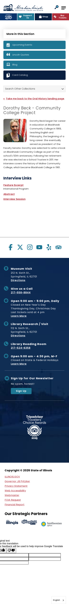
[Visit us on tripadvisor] (58, 247)
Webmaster (12, 495)
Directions (18, 280)
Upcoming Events (22, 44)
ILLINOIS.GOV (12, 476)
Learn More (19, 316)
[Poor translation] (11, 550)
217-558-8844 (21, 292)
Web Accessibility (15, 490)
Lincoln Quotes (20, 54)
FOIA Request (13, 500)
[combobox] (58, 600)
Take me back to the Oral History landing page (35, 98)
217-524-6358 (20, 348)
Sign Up (21, 391)
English (56, 600)
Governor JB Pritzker (17, 481)
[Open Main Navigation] (63, 8)
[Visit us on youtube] (39, 247)
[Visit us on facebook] (10, 247)
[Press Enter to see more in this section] (34, 33)
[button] (56, 7)
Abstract (9, 194)
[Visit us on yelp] (49, 247)
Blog (14, 64)
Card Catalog (20, 75)
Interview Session (14, 199)
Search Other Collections (20, 89)
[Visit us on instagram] (30, 247)
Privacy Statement (16, 486)
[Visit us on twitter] (20, 247)
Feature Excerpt (13, 185)
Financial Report (14, 504)
